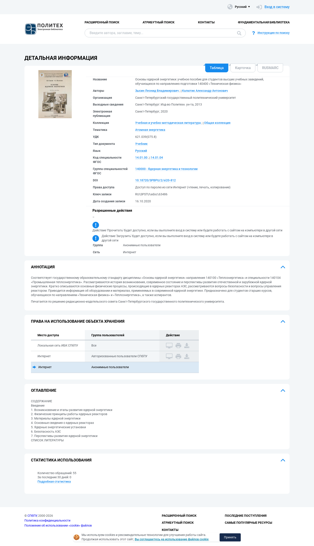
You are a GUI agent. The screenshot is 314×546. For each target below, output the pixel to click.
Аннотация (43, 267)
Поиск (239, 33)
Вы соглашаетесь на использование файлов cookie (172, 539)
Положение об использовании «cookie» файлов (58, 525)
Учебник (141, 144)
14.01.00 (141, 157)
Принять (230, 537)
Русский (141, 151)
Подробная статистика (54, 481)
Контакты (206, 22)
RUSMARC (270, 68)
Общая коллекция (217, 123)
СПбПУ (32, 515)
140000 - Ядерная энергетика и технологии (166, 169)
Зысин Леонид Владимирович (157, 90)
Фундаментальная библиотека (264, 22)
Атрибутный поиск (158, 22)
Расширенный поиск (102, 22)
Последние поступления (245, 515)
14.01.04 (157, 157)
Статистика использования (61, 460)
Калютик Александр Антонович (205, 90)
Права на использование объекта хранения (78, 321)
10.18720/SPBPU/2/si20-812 (155, 180)
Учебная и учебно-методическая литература (168, 123)
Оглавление (43, 390)
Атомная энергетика (150, 130)
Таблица (217, 68)
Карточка (243, 68)
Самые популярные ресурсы (248, 522)
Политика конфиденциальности (47, 520)
